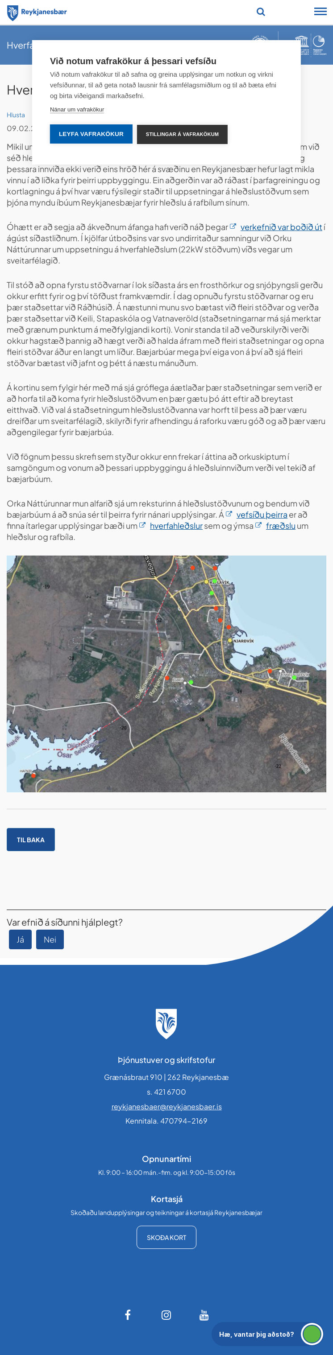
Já (20, 939)
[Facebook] (128, 1315)
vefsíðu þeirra (262, 514)
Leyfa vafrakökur (91, 134)
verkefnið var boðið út (281, 227)
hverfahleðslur (176, 525)
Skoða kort (166, 1237)
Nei (50, 939)
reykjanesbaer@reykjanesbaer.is (167, 1106)
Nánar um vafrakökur (77, 109)
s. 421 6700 (166, 1091)
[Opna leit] (261, 11)
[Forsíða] (37, 11)
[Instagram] (166, 1315)
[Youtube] (204, 1315)
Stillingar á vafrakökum (182, 134)
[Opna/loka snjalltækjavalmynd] (320, 12)
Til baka (31, 840)
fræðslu (281, 525)
